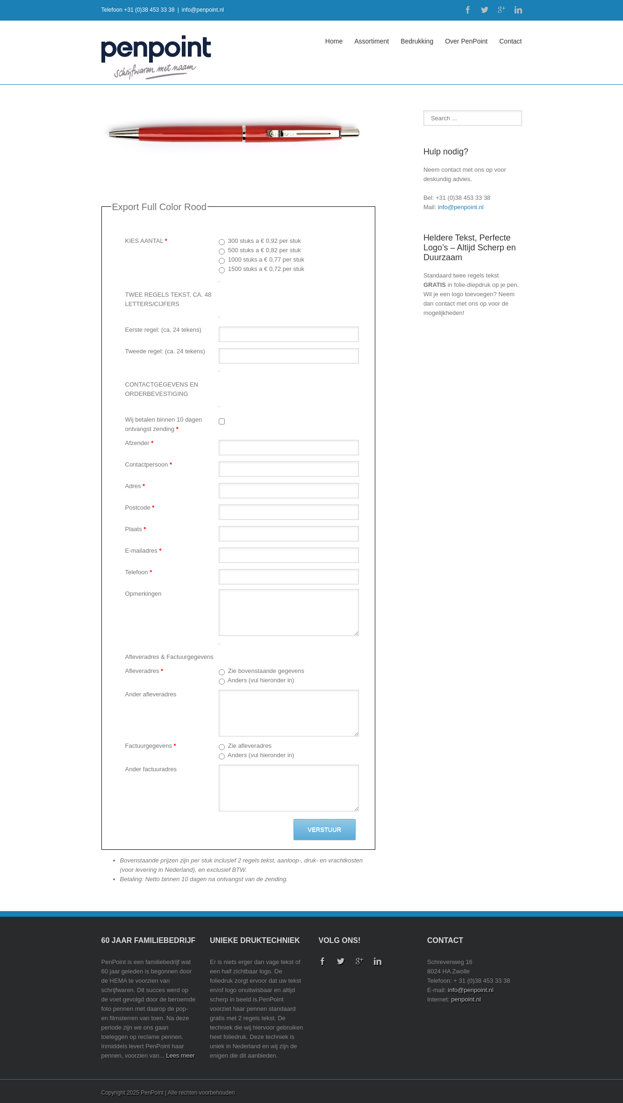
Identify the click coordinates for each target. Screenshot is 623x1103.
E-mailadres (143, 550)
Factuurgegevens (150, 745)
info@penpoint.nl (203, 10)
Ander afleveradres (151, 694)
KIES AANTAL (146, 240)
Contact (510, 41)
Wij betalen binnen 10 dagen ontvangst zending (163, 424)
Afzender (139, 442)
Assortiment (371, 41)
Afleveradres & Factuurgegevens (169, 656)
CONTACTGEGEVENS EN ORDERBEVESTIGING (162, 389)
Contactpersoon (148, 464)
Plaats (135, 529)
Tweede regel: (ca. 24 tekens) (165, 351)
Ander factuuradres (151, 769)
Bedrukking (417, 41)
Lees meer (180, 1055)
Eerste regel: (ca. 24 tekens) (163, 329)
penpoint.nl (466, 999)
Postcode (140, 507)
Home (334, 41)
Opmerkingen (143, 593)
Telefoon (138, 572)
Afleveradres (144, 670)
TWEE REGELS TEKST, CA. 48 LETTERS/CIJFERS (168, 299)
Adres (135, 485)
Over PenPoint (466, 41)
